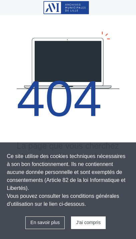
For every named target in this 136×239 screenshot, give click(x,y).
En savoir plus (45, 222)
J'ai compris (88, 222)
